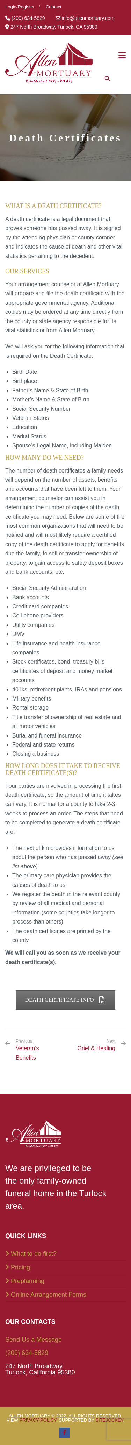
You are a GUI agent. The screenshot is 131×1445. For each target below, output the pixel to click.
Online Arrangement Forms (48, 1294)
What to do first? (34, 1254)
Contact (53, 6)
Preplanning (27, 1281)
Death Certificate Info (65, 1000)
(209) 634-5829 (26, 1352)
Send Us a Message (33, 1339)
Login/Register (20, 6)
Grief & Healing (97, 1048)
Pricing (20, 1267)
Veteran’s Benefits (38, 1049)
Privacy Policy (38, 1420)
